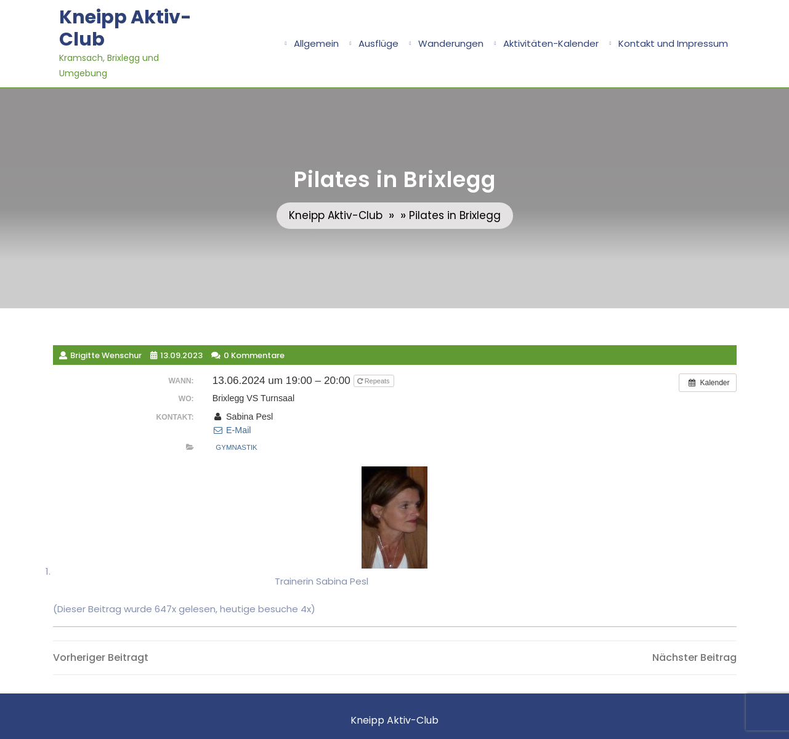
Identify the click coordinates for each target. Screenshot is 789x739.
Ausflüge (378, 43)
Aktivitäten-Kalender (551, 43)
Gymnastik (236, 447)
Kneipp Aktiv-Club (125, 28)
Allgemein (316, 43)
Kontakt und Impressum (673, 43)
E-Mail (231, 430)
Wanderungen (451, 43)
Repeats (374, 381)
